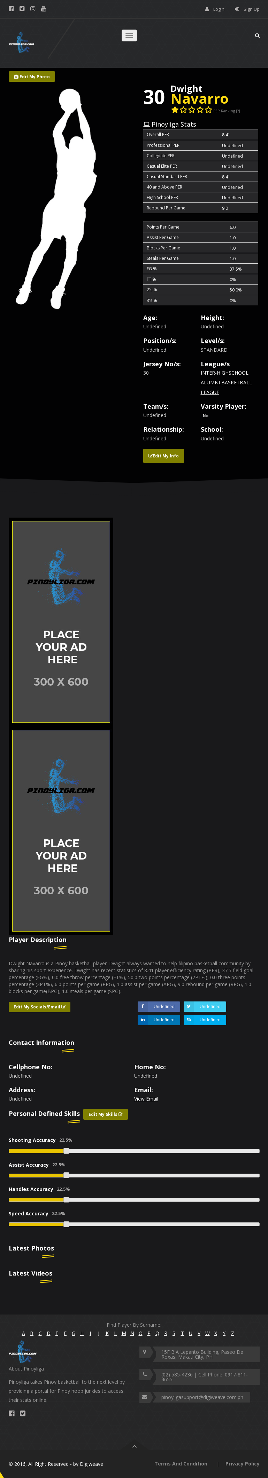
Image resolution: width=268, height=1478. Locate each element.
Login (218, 9)
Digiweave (91, 1464)
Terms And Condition (180, 1463)
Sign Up (252, 9)
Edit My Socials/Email (40, 1007)
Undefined (156, 1006)
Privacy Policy (242, 1463)
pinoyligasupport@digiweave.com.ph (202, 1397)
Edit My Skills (106, 1114)
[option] (69, 622)
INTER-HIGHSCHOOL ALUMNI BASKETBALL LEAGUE (226, 382)
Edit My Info (163, 456)
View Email (146, 1098)
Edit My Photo (32, 77)
